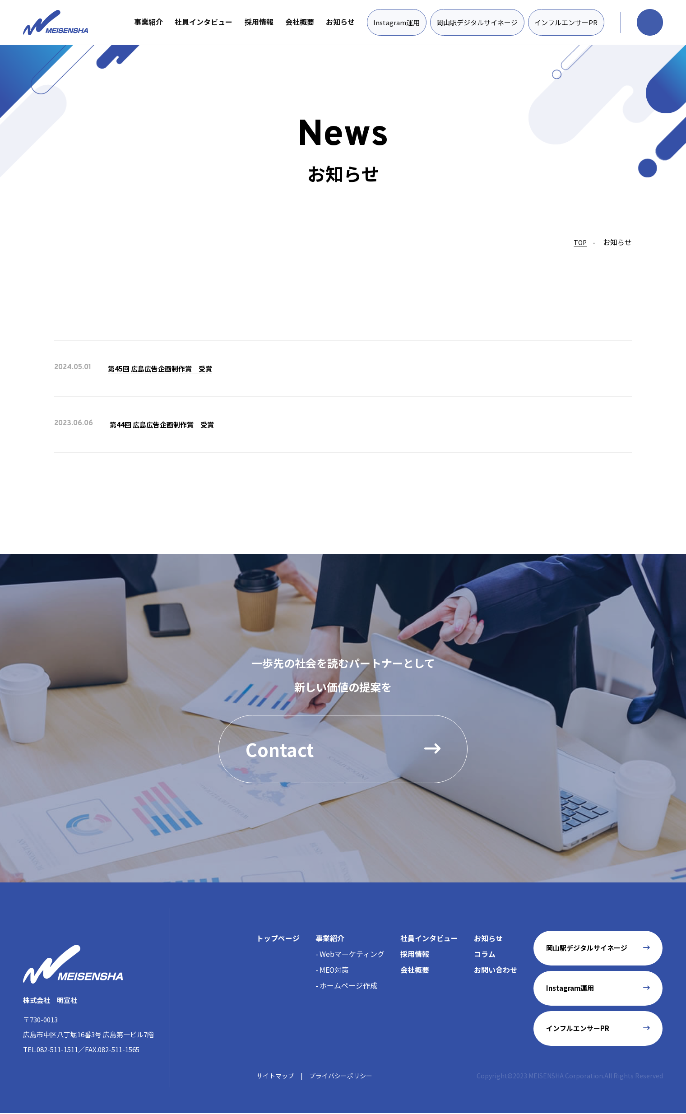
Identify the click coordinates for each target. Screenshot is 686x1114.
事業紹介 (148, 21)
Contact (343, 749)
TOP (580, 242)
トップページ (278, 938)
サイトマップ (275, 1076)
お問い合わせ (495, 970)
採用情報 (258, 21)
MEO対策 (334, 970)
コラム (485, 954)
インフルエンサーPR (565, 22)
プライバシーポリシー (340, 1076)
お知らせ (339, 21)
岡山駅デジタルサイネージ (476, 22)
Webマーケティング (352, 954)
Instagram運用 (396, 22)
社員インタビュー (203, 21)
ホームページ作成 (348, 985)
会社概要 (299, 21)
